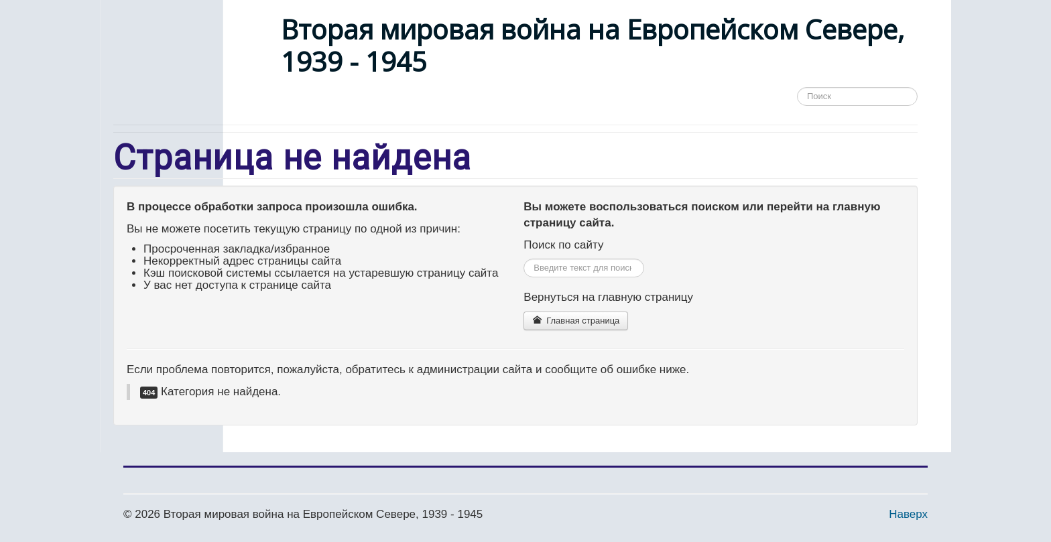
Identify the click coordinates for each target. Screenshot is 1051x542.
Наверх (908, 514)
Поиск (797, 96)
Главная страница (575, 321)
